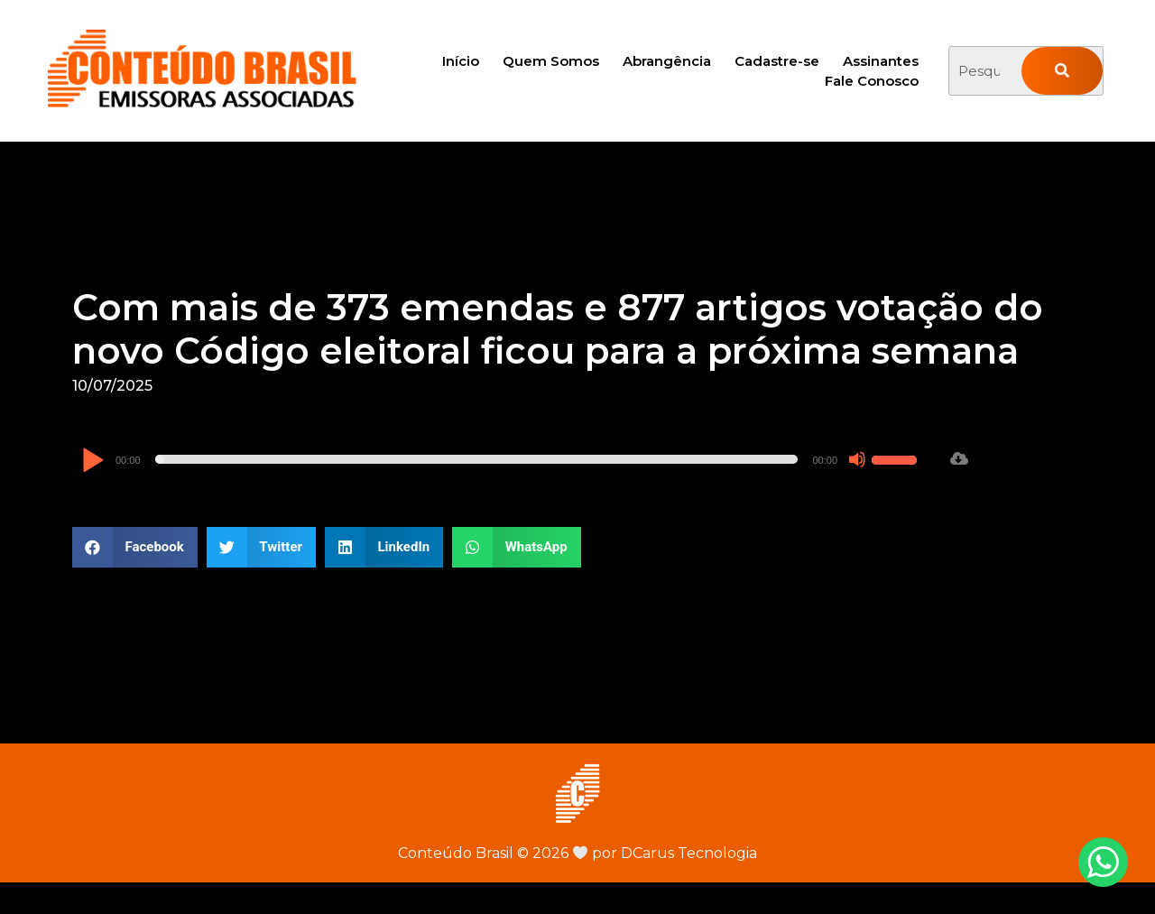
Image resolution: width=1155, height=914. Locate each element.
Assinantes (881, 60)
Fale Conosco (872, 80)
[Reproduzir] (92, 461)
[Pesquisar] (1062, 71)
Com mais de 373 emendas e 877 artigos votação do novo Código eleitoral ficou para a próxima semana (557, 329)
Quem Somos (551, 60)
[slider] (477, 459)
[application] (501, 459)
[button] (135, 547)
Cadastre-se (777, 60)
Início (460, 60)
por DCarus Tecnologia (665, 853)
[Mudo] (857, 459)
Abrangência (667, 60)
